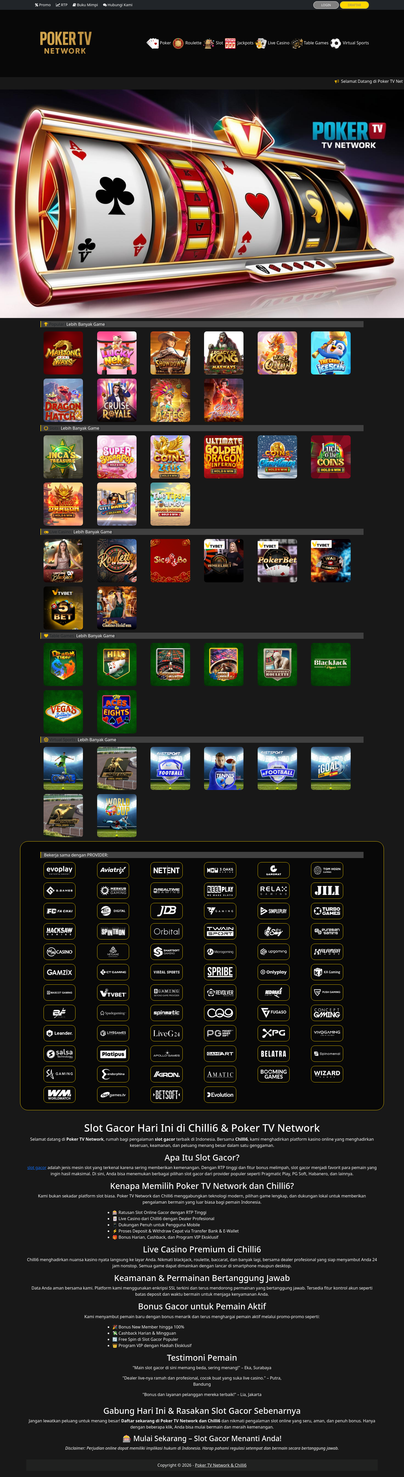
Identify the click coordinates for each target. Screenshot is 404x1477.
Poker (159, 43)
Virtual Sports (349, 43)
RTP (62, 4)
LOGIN (326, 5)
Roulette (187, 43)
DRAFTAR (354, 5)
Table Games (310, 43)
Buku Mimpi (85, 4)
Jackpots (239, 43)
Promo (43, 4)
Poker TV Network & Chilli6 (221, 1465)
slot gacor (36, 1167)
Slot (213, 43)
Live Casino (273, 43)
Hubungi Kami (117, 4)
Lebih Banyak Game (85, 324)
